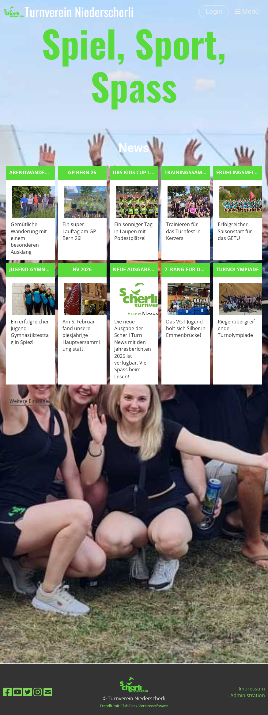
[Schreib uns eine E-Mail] (47, 691)
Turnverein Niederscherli (79, 11)
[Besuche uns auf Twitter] (27, 691)
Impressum (252, 688)
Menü (247, 11)
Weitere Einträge (28, 401)
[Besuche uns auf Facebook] (7, 691)
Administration (247, 695)
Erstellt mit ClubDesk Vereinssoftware (134, 706)
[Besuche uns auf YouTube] (17, 691)
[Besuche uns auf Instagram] (37, 691)
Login (214, 11)
